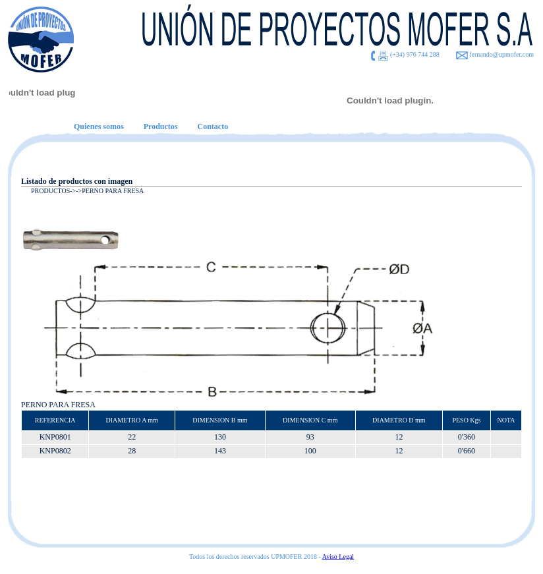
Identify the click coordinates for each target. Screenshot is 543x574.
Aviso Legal (338, 556)
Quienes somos (99, 126)
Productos (161, 126)
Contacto (212, 126)
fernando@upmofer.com (501, 54)
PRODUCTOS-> (53, 190)
